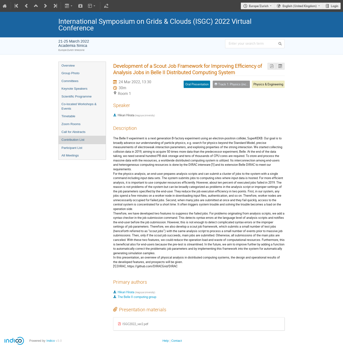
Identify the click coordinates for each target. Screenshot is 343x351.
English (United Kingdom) (299, 6)
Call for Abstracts (73, 132)
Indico (50, 341)
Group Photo (70, 73)
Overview (68, 65)
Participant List (71, 148)
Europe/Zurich (258, 6)
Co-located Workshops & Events (78, 106)
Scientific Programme (76, 96)
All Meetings (70, 155)
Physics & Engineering (268, 84)
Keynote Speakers (74, 88)
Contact (176, 341)
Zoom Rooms (71, 124)
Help (165, 341)
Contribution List (72, 139)
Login (334, 6)
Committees (69, 81)
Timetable (68, 116)
